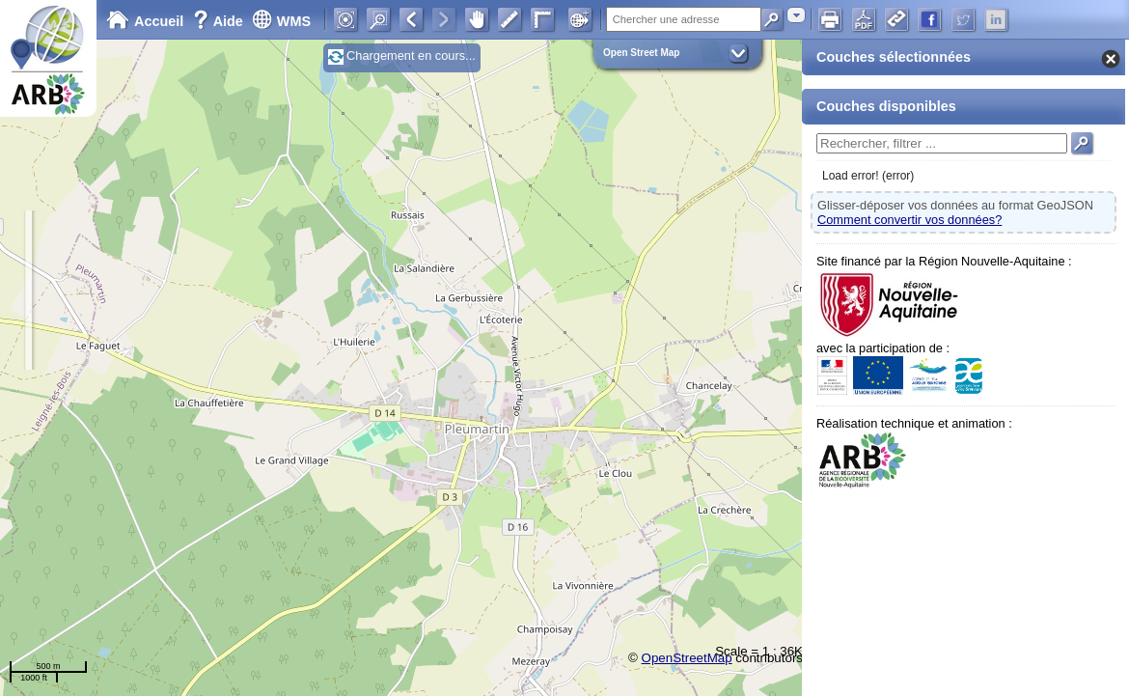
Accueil (144, 21)
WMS (281, 21)
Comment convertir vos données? (909, 219)
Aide (220, 21)
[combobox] (796, 15)
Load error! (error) (868, 175)
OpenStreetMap (687, 658)
